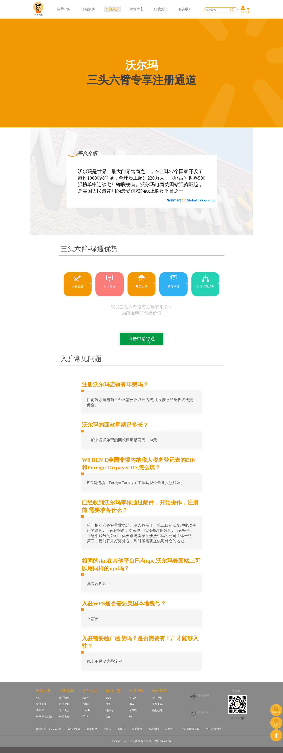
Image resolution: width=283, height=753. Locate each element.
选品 (108, 697)
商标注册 (41, 710)
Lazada (86, 710)
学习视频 (157, 697)
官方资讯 (203, 695)
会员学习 (185, 9)
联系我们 (203, 712)
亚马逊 (133, 697)
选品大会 (64, 716)
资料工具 (157, 704)
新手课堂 (64, 697)
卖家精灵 (92, 729)
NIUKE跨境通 (214, 729)
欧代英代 (41, 704)
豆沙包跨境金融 (190, 729)
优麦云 (107, 729)
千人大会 (64, 710)
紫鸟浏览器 (73, 729)
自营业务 (63, 9)
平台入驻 (112, 9)
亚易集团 (153, 729)
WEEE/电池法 (44, 716)
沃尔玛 (86, 704)
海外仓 (109, 710)
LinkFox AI (55, 729)
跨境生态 (136, 9)
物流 (108, 704)
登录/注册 (245, 12)
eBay (85, 697)
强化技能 (157, 710)
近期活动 (88, 9)
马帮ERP (170, 729)
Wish (85, 716)
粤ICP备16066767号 (160, 741)
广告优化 (64, 704)
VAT (38, 697)
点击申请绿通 (141, 338)
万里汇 (121, 729)
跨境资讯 (161, 9)
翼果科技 (137, 729)
